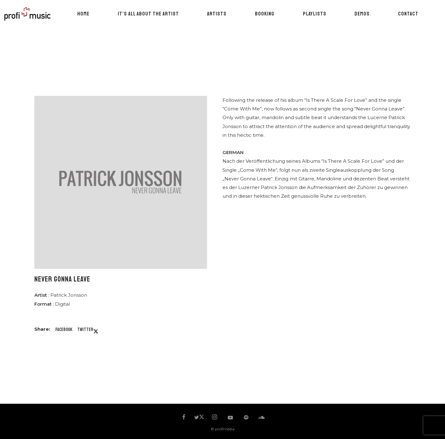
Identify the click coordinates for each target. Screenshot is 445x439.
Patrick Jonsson (68, 295)
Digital (62, 304)
